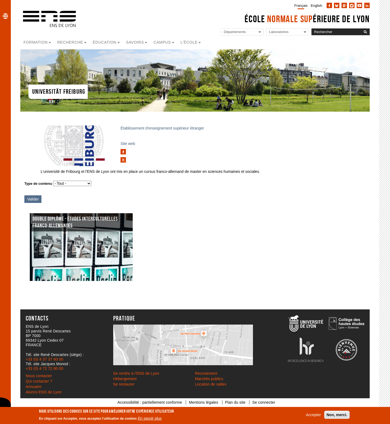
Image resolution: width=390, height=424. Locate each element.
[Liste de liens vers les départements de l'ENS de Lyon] (242, 32)
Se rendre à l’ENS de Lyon (136, 373)
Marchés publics (209, 379)
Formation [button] (36, 42)
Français (301, 6)
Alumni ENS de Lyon (43, 392)
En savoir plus (150, 418)
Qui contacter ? (39, 381)
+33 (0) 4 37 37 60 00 (44, 359)
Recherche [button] (70, 42)
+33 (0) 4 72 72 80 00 (44, 368)
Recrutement (206, 373)
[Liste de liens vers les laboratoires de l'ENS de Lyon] (287, 32)
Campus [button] (162, 42)
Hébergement (125, 379)
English (316, 6)
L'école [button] (189, 42)
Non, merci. (337, 415)
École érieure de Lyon (307, 19)
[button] (5, 16)
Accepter (313, 415)
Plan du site (235, 402)
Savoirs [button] (135, 42)
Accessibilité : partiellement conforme (150, 402)
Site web (128, 143)
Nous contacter (39, 376)
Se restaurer (124, 384)
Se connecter (263, 402)
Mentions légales (203, 402)
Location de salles (210, 384)
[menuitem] (300, 5)
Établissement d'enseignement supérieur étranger (162, 128)
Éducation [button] (104, 42)
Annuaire (33, 386)
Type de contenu (38, 184)
